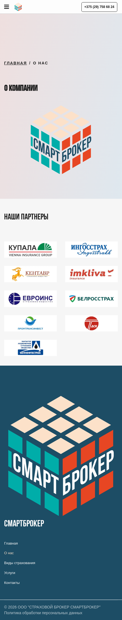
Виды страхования (19, 563)
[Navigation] (6, 7)
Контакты (12, 583)
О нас (9, 553)
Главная (11, 543)
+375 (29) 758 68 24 (99, 7)
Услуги (9, 573)
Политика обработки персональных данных (43, 613)
